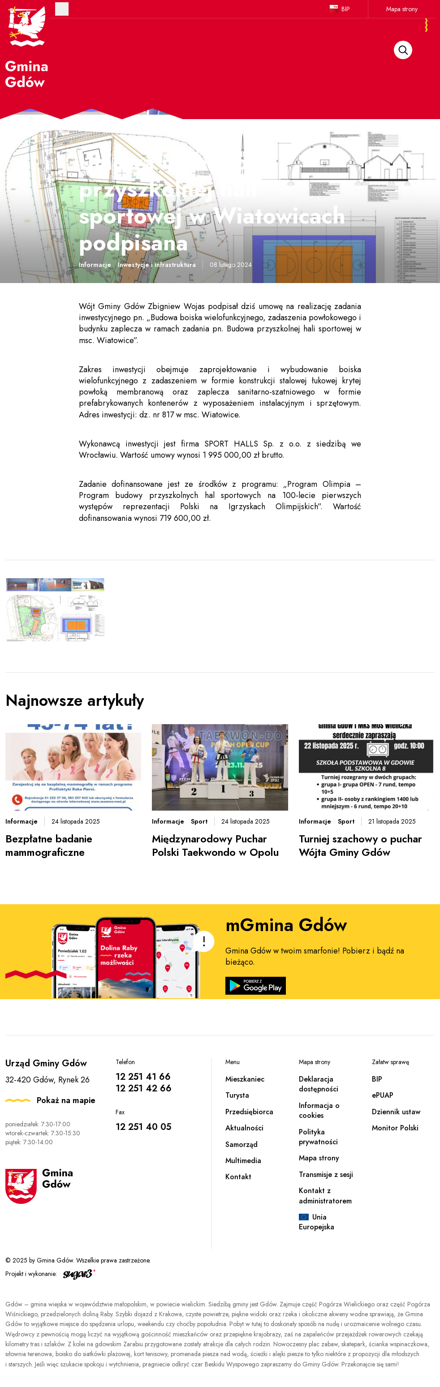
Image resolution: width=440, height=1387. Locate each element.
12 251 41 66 (143, 1076)
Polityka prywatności (318, 1137)
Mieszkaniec (244, 1079)
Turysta (237, 1095)
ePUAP (382, 1095)
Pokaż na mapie (66, 1100)
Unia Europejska (316, 1222)
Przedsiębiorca (249, 1112)
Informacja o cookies (319, 1110)
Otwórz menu (62, 9)
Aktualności (244, 1128)
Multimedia (243, 1160)
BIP (345, 8)
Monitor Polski (395, 1128)
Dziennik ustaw (396, 1112)
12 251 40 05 (143, 1127)
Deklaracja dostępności (318, 1084)
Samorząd (241, 1144)
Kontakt (238, 1177)
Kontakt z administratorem (325, 1195)
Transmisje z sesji (326, 1174)
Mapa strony (402, 8)
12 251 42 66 (144, 1088)
